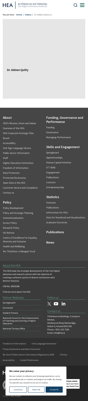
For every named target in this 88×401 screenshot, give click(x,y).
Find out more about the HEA (16, 291)
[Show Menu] (82, 5)
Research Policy (11, 227)
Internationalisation (13, 217)
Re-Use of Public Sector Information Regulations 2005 (28, 354)
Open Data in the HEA (14, 182)
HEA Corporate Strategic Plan (18, 133)
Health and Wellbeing (14, 246)
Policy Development (13, 208)
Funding (50, 127)
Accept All (54, 389)
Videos (28, 14)
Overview (51, 202)
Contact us (8, 192)
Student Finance (10, 312)
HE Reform (9, 232)
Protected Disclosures (14, 177)
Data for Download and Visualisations (65, 217)
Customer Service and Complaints (20, 187)
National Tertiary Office (14, 328)
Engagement (53, 172)
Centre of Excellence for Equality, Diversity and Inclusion (20, 239)
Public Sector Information (16, 153)
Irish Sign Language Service (17, 148)
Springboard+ (9, 302)
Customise (18, 389)
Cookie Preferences (29, 360)
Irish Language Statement (44, 343)
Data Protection (11, 172)
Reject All (36, 389)
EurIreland (8, 307)
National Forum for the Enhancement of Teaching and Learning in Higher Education (21, 321)
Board (6, 138)
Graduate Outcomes (56, 222)
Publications (52, 177)
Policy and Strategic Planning (18, 212)
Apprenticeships (54, 157)
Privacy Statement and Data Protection (21, 349)
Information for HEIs (57, 212)
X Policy (63, 354)
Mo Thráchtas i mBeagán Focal (19, 251)
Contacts (51, 182)
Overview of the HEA (13, 128)
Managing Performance (58, 137)
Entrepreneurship (55, 187)
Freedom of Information (15, 167)
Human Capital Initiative (58, 162)
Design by (12, 396)
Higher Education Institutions (18, 162)
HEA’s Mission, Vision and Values (19, 123)
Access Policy (10, 222)
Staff (5, 158)
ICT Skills (51, 167)
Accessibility (9, 143)
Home (19, 14)
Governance (52, 132)
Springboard (52, 152)
